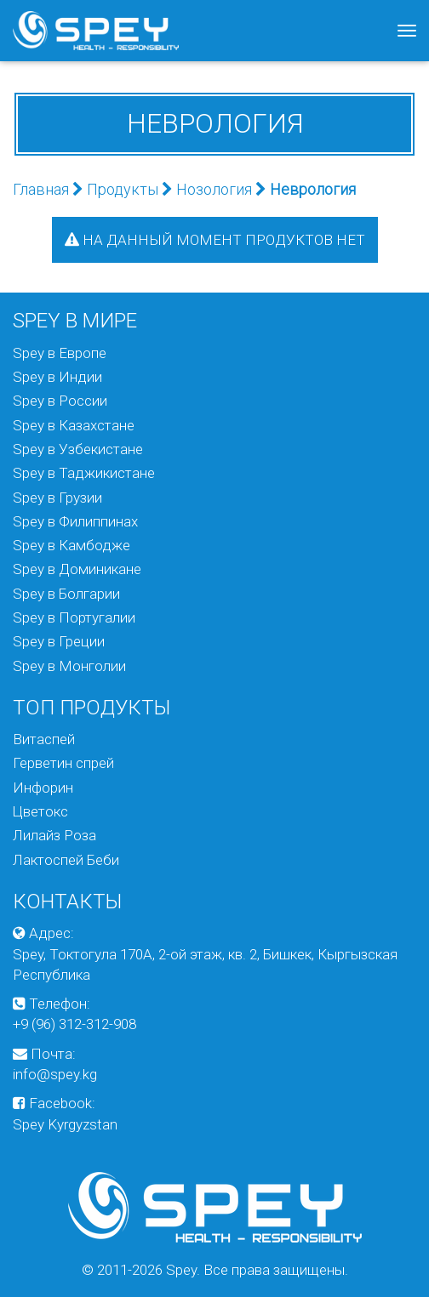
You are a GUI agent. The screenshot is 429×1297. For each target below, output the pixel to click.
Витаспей (44, 739)
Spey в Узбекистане (78, 449)
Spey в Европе (59, 352)
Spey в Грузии (57, 497)
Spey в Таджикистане (84, 472)
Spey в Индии (57, 376)
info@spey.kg (55, 1074)
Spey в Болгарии (66, 593)
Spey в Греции (59, 641)
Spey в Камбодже (71, 545)
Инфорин (43, 787)
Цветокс (40, 811)
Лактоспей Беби (66, 859)
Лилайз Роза (54, 835)
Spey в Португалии (74, 617)
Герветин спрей (63, 762)
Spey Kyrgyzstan (65, 1124)
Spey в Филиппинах (75, 521)
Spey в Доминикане (77, 568)
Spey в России (60, 400)
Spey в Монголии (69, 665)
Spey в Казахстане (73, 425)
